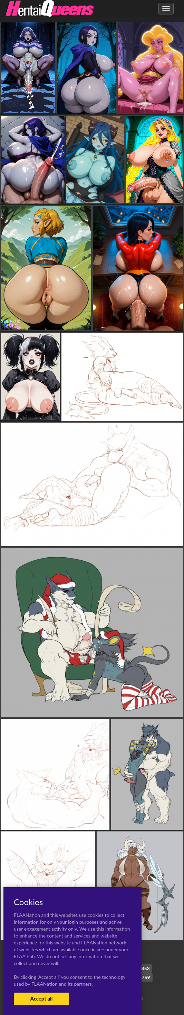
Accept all (41, 998)
